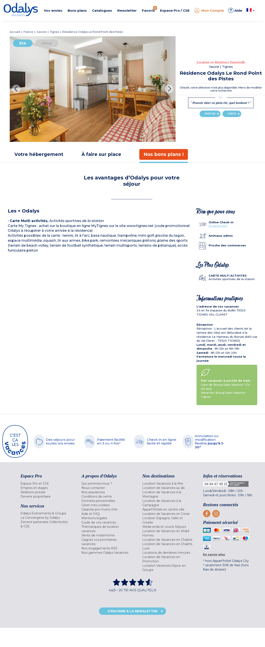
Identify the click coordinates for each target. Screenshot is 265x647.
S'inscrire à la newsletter (132, 611)
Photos (210, 113)
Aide (235, 10)
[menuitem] (46, 483)
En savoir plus (218, 225)
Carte (232, 113)
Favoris (149, 9)
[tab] (39, 154)
